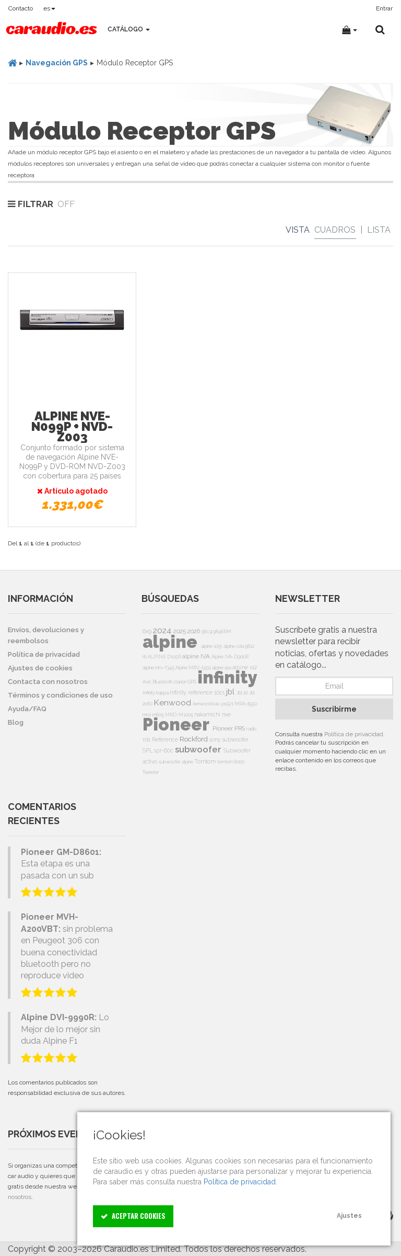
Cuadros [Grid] (335, 230)
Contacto (20, 8)
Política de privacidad (353, 734)
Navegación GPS (57, 63)
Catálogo (129, 29)
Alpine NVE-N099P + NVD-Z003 (72, 426)
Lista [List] (379, 230)
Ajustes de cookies (40, 668)
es (49, 8)
